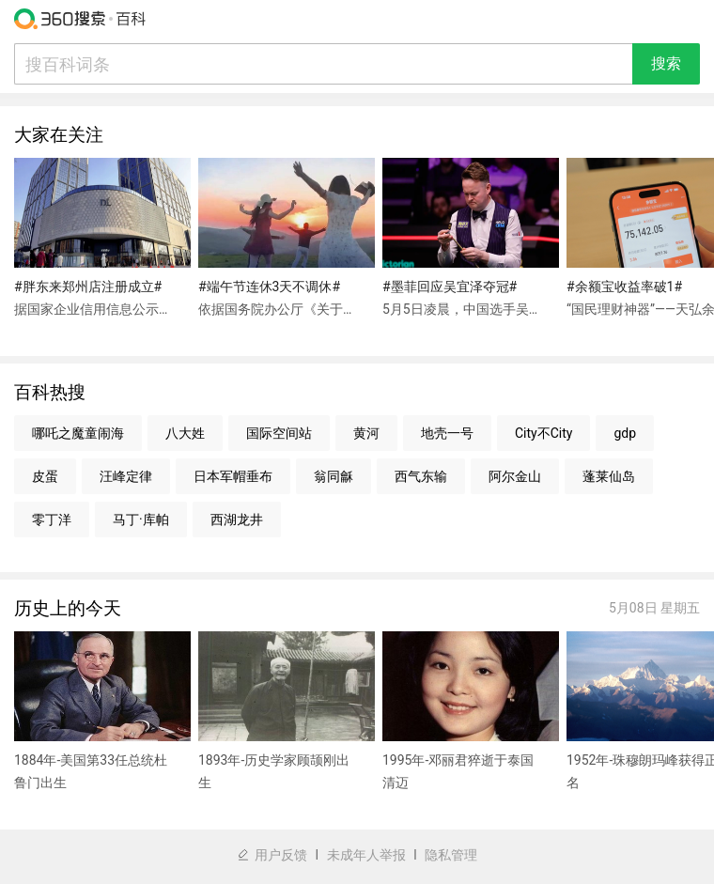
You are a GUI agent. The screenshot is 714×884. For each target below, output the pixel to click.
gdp (624, 433)
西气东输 (421, 476)
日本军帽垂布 (233, 476)
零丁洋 (51, 519)
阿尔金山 (515, 476)
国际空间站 (279, 433)
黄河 (366, 433)
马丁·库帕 (141, 519)
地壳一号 (447, 433)
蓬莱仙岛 (608, 476)
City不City (543, 433)
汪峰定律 (126, 476)
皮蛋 (45, 476)
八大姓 (185, 433)
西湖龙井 (236, 519)
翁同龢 (333, 476)
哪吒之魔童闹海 (78, 433)
